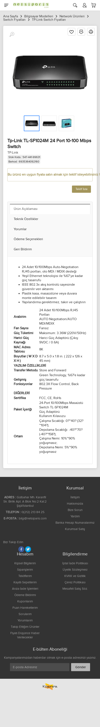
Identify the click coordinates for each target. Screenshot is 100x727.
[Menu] (6, 5)
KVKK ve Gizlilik (75, 576)
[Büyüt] (11, 34)
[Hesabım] (84, 5)
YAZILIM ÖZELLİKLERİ (30, 366)
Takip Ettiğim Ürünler (25, 627)
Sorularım (25, 614)
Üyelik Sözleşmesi (75, 569)
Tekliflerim (25, 576)
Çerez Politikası (75, 582)
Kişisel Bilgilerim (25, 563)
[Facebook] (21, 549)
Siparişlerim (25, 569)
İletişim (75, 497)
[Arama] (75, 5)
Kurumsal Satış (75, 529)
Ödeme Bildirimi (25, 595)
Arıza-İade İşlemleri (25, 589)
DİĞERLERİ (22, 393)
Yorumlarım (25, 620)
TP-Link (12, 153)
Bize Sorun (75, 510)
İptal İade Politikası (75, 563)
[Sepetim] (93, 5)
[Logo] (30, 5)
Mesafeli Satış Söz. (75, 589)
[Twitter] (28, 549)
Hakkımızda (75, 503)
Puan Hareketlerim (25, 608)
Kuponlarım (25, 601)
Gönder (80, 667)
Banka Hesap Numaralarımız (75, 523)
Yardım (75, 516)
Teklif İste (82, 189)
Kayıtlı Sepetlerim (25, 582)
